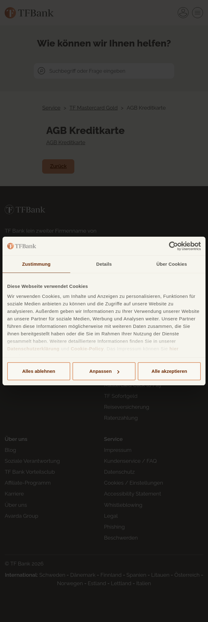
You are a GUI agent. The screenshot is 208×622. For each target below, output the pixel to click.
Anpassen (104, 371)
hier (174, 348)
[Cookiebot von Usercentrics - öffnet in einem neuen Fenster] (173, 246)
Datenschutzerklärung (33, 348)
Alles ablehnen (38, 371)
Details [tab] (104, 264)
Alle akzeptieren (169, 371)
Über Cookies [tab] (171, 264)
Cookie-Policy (87, 348)
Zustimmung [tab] (36, 264)
